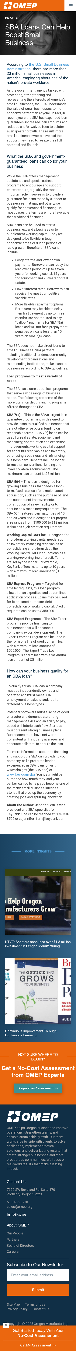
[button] (70, 6)
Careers (13, 1252)
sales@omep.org (19, 1207)
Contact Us (41, 1309)
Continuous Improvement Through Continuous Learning (31, 1033)
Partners (13, 1239)
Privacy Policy (17, 1309)
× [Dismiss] (6, 1325)
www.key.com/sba (21, 774)
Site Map (13, 1304)
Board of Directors (20, 1245)
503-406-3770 (17, 1202)
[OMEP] (20, 5)
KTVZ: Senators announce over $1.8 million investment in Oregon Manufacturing (38, 944)
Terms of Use (35, 1304)
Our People (15, 1233)
